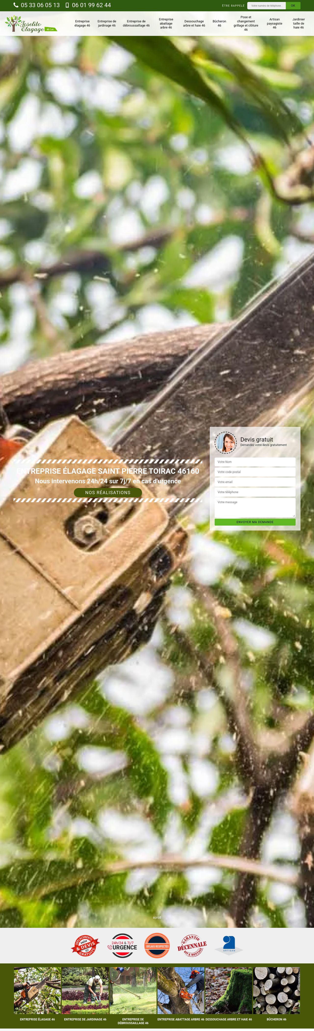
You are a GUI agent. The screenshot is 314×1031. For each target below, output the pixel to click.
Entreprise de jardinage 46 (107, 23)
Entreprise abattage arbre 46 (166, 23)
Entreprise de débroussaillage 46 (136, 23)
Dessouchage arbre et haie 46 (194, 23)
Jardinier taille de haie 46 (298, 23)
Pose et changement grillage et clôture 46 (246, 23)
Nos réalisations (108, 492)
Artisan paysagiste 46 (274, 23)
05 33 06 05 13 (36, 5)
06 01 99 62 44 (88, 5)
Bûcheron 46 (219, 23)
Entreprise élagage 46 (82, 23)
